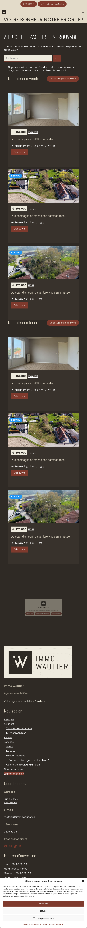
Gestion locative (15, 755)
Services (9, 742)
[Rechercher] (57, 58)
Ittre (31, 285)
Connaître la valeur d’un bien (23, 764)
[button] (83, 881)
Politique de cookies (31, 924)
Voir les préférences (43, 918)
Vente (9, 746)
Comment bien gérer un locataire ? (29, 760)
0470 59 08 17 (28, 4)
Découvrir (19, 152)
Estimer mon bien (47, 609)
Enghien (33, 132)
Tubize (32, 209)
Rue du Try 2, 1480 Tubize (11, 800)
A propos (9, 719)
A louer (8, 737)
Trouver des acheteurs (19, 728)
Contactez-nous (13, 769)
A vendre (9, 724)
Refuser (43, 910)
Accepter (43, 903)
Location (11, 751)
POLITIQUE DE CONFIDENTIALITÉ (51, 924)
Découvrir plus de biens (63, 78)
